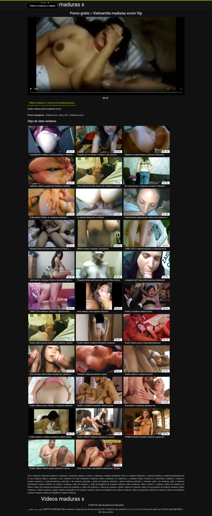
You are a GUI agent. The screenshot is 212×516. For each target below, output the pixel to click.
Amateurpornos (94, 510)
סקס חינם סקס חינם (135, 510)
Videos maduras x (68, 510)
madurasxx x (122, 479)
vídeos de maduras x (91, 487)
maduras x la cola (71, 479)
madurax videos (136, 479)
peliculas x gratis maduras (121, 482)
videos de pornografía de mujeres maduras (159, 487)
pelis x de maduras (160, 482)
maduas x (82, 476)
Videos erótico (107, 512)
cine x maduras (34, 476)
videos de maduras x (72, 487)
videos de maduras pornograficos (48, 487)
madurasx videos (97, 479)
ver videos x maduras (62, 485)
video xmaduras (133, 485)
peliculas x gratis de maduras (96, 482)
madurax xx (149, 479)
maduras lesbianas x (137, 476)
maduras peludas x (155, 476)
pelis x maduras (177, 482)
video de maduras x (81, 485)
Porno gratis (80, 13)
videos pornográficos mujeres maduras (59, 493)
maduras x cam (56, 479)
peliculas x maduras (142, 482)
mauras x (180, 479)
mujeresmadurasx (52, 482)
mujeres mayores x (36, 482)
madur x (90, 476)
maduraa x (98, 476)
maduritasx (160, 479)
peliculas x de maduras (72, 482)
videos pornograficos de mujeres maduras (113, 490)
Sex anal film (120, 510)
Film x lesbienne (108, 510)
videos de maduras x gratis (111, 487)
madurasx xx (110, 479)
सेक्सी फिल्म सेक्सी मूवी (52, 510)
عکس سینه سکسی (35, 510)
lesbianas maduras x (50, 476)
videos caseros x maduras (152, 485)
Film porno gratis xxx (152, 510)
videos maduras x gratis (47, 490)
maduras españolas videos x (116, 476)
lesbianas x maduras (68, 476)
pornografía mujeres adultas (40, 485)
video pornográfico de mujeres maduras (108, 485)
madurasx (84, 479)
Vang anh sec (81, 510)
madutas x (170, 479)
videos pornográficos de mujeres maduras (76, 490)
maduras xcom (76, 115)
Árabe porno (52, 115)
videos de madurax (132, 487)
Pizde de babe (167, 510)
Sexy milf (63, 115)
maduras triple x (41, 479)
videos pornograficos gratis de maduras (149, 490)
